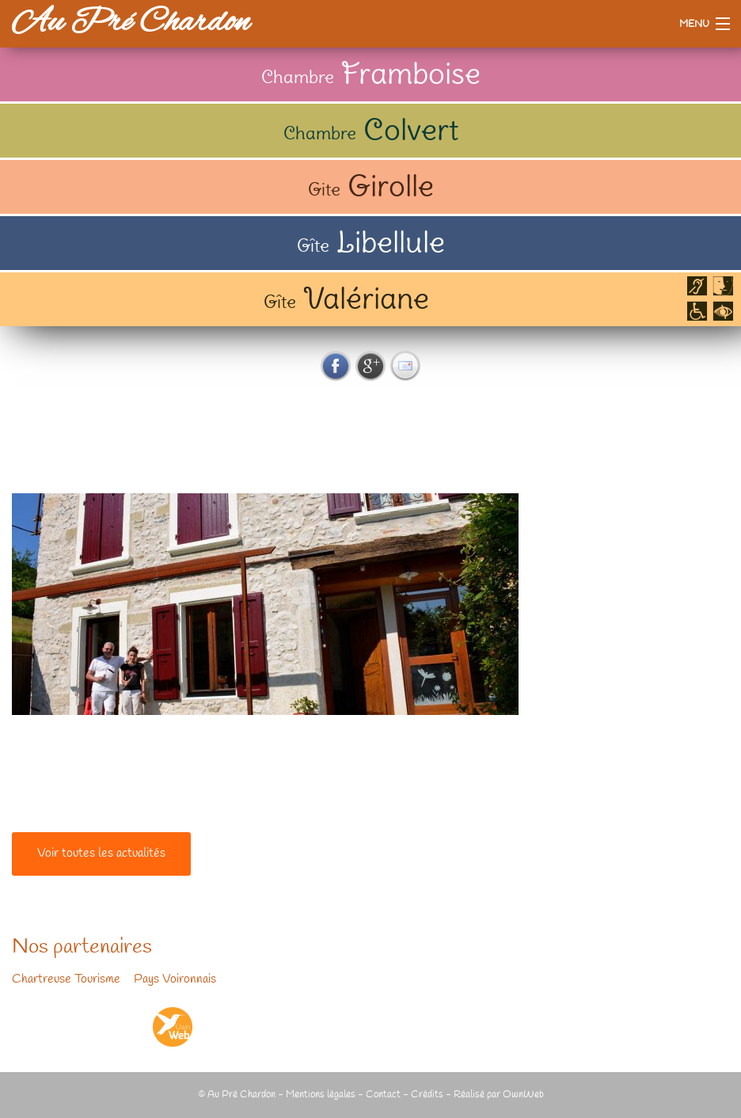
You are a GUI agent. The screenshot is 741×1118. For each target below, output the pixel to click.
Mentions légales (320, 1094)
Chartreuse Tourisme (66, 979)
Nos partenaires (82, 948)
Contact (383, 1094)
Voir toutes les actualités (101, 853)
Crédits (427, 1094)
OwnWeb (523, 1094)
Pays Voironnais (175, 979)
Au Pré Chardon (130, 23)
